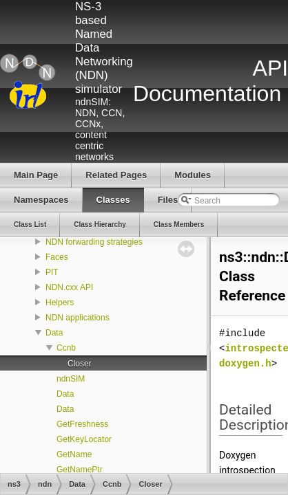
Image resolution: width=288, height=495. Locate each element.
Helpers (59, 302)
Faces (56, 257)
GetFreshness (82, 424)
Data (54, 333)
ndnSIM (70, 379)
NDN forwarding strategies (94, 242)
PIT (52, 272)
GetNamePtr (79, 469)
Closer (80, 363)
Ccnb (66, 348)
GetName (74, 454)
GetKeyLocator (84, 439)
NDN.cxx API (69, 287)
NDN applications (77, 317)
